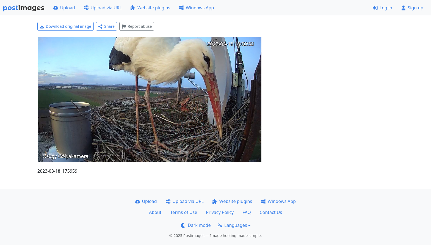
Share (106, 26)
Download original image (65, 26)
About (155, 212)
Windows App (196, 8)
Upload (64, 8)
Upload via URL (103, 8)
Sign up (412, 8)
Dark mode (196, 225)
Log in (382, 8)
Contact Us (271, 212)
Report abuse (137, 26)
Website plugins (150, 8)
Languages (232, 225)
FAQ (246, 212)
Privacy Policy (220, 212)
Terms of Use (183, 212)
